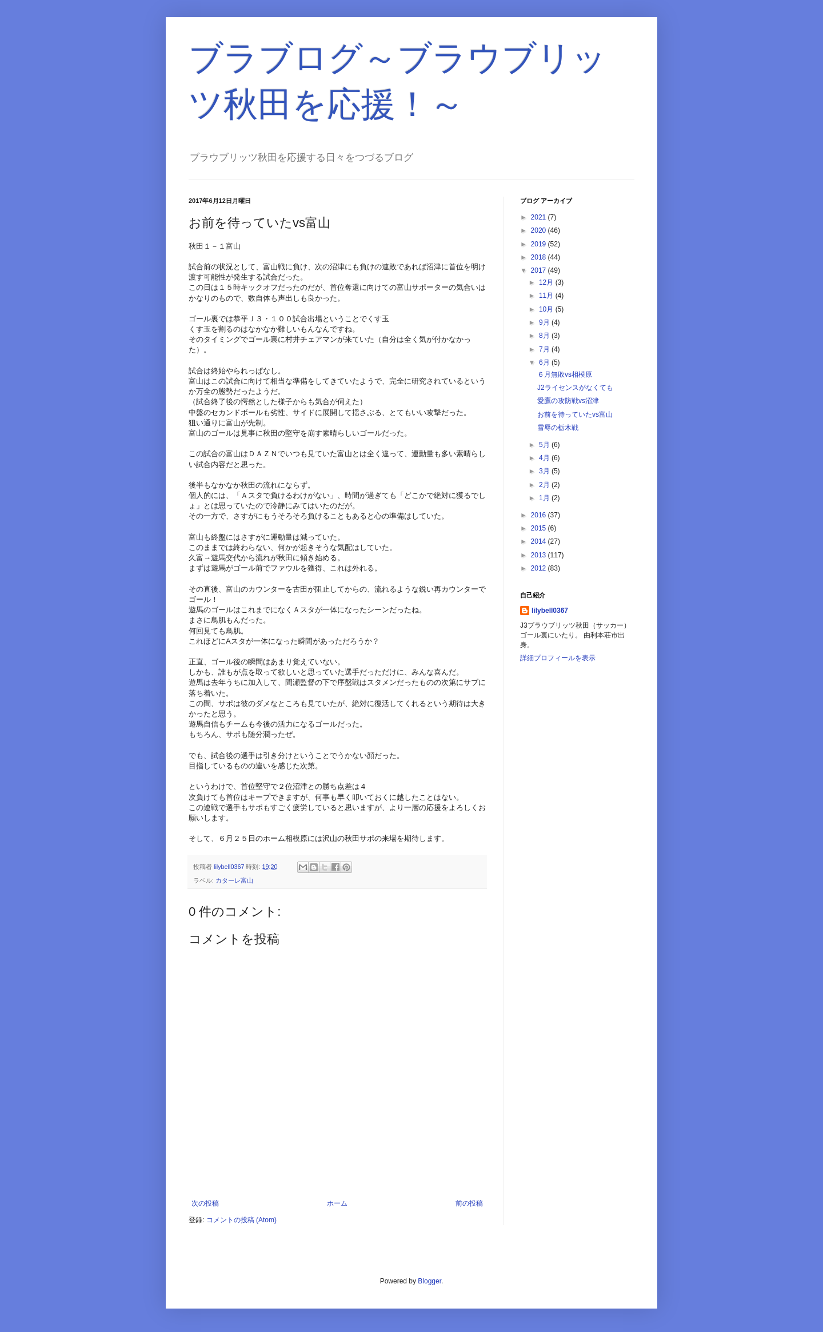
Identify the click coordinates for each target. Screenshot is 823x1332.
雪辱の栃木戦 (557, 428)
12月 (547, 282)
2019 (539, 244)
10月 (547, 309)
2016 (539, 515)
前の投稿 (469, 1203)
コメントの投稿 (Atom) (241, 1220)
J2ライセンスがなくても (575, 388)
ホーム (337, 1203)
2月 (545, 485)
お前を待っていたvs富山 (575, 414)
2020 (539, 230)
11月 (547, 296)
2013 (539, 555)
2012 (539, 568)
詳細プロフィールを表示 (558, 658)
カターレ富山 (234, 880)
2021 (539, 217)
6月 (545, 362)
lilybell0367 (550, 611)
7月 (545, 349)
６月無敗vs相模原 (564, 374)
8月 (545, 336)
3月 (545, 471)
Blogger (429, 1281)
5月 (545, 445)
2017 (539, 270)
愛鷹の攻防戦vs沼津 (568, 401)
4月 (545, 458)
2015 (539, 528)
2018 (539, 257)
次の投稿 (205, 1203)
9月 (545, 322)
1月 (545, 498)
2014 (539, 541)
